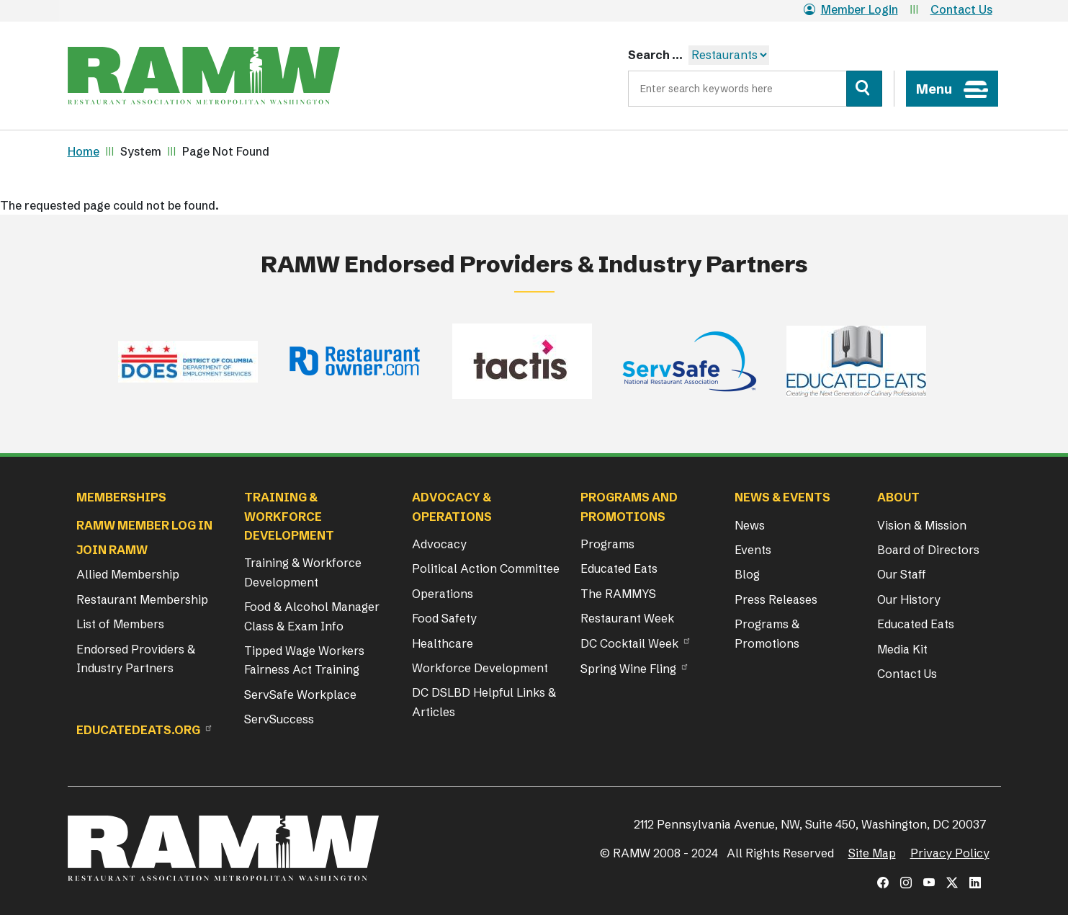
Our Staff (901, 574)
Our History (909, 599)
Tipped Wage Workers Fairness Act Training (304, 660)
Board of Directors (928, 550)
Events (753, 550)
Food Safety (444, 618)
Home (83, 151)
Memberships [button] (121, 497)
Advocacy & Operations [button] (452, 506)
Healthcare (442, 643)
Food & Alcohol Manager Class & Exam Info (312, 616)
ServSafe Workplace (300, 694)
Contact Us (961, 9)
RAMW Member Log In (144, 525)
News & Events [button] (782, 497)
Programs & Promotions (767, 633)
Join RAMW (112, 550)
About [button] (898, 497)
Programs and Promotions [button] (629, 506)
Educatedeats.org (138, 730)
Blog (747, 574)
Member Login (851, 9)
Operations (442, 593)
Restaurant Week (627, 618)
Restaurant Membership (142, 599)
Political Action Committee (486, 568)
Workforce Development (480, 668)
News (750, 525)
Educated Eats (619, 568)
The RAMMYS (618, 593)
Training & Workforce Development (303, 572)
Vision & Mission (921, 525)
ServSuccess (279, 719)
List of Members (120, 624)
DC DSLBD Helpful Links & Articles (484, 701)
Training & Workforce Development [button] (289, 516)
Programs (607, 544)
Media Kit (902, 649)
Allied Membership (127, 574)
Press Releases (776, 599)
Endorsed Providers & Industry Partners (135, 658)
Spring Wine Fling (628, 668)
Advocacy (439, 544)
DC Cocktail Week (629, 643)
